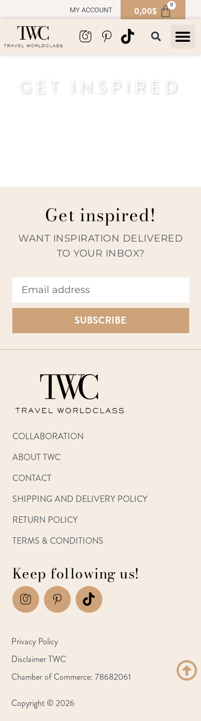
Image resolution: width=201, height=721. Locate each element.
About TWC (36, 457)
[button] (183, 37)
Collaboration (48, 436)
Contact (31, 478)
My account (91, 10)
